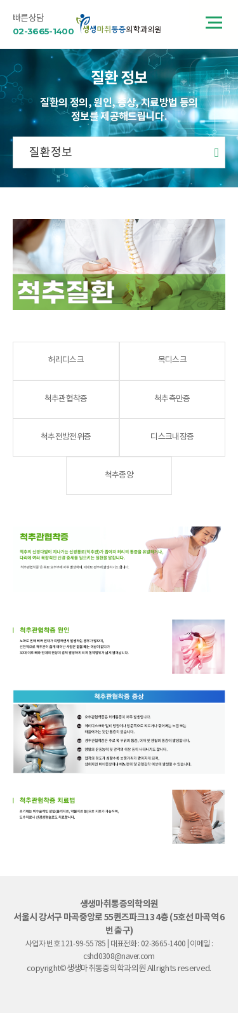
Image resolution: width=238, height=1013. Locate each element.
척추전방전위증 (66, 437)
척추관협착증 (66, 399)
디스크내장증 (172, 437)
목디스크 (172, 360)
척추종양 (119, 475)
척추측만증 (172, 399)
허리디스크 (66, 360)
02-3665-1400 (43, 31)
